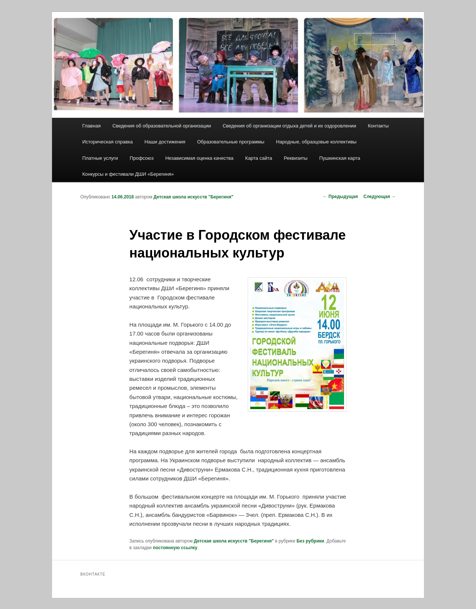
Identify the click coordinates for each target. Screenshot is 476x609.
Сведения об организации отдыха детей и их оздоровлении (289, 126)
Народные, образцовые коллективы (316, 142)
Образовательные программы (230, 142)
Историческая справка (107, 142)
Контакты (378, 126)
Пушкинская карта (339, 158)
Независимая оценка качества (199, 158)
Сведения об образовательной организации (161, 126)
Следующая (379, 196)
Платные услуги (100, 158)
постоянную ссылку (175, 547)
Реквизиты (296, 158)
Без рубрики (310, 541)
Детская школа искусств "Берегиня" (194, 197)
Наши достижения (165, 142)
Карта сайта (258, 158)
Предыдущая (340, 196)
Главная (91, 126)
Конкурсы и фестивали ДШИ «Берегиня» (128, 174)
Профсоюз (142, 158)
